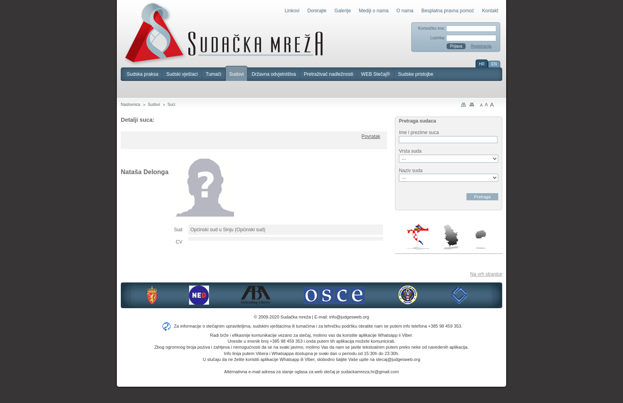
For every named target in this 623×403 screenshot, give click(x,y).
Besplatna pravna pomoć (448, 10)
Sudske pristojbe (415, 74)
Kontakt (490, 10)
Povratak (371, 136)
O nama (405, 10)
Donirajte (317, 10)
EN (494, 64)
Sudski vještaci (181, 74)
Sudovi (236, 74)
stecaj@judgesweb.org (398, 359)
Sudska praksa (142, 74)
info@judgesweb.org (349, 317)
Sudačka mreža (224, 33)
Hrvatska (418, 236)
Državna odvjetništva (274, 74)
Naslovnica (130, 104)
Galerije (343, 10)
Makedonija (481, 239)
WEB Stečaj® (375, 74)
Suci (171, 104)
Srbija (451, 236)
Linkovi (291, 10)
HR (481, 64)
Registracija (481, 46)
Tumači (213, 74)
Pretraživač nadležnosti (328, 74)
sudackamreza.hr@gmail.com (370, 371)
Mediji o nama (374, 10)
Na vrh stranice (486, 274)
